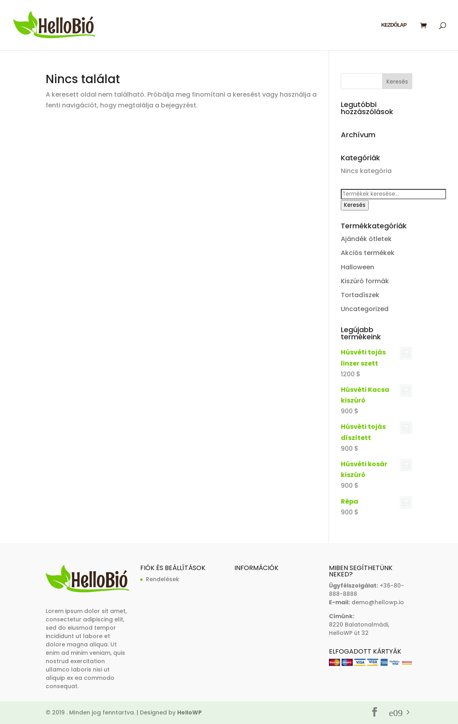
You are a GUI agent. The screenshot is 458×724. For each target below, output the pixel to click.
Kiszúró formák (365, 281)
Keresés (354, 205)
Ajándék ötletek (366, 238)
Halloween (357, 267)
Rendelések (162, 579)
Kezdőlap (394, 25)
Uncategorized (364, 308)
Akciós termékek (367, 252)
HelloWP (189, 712)
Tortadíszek (360, 295)
